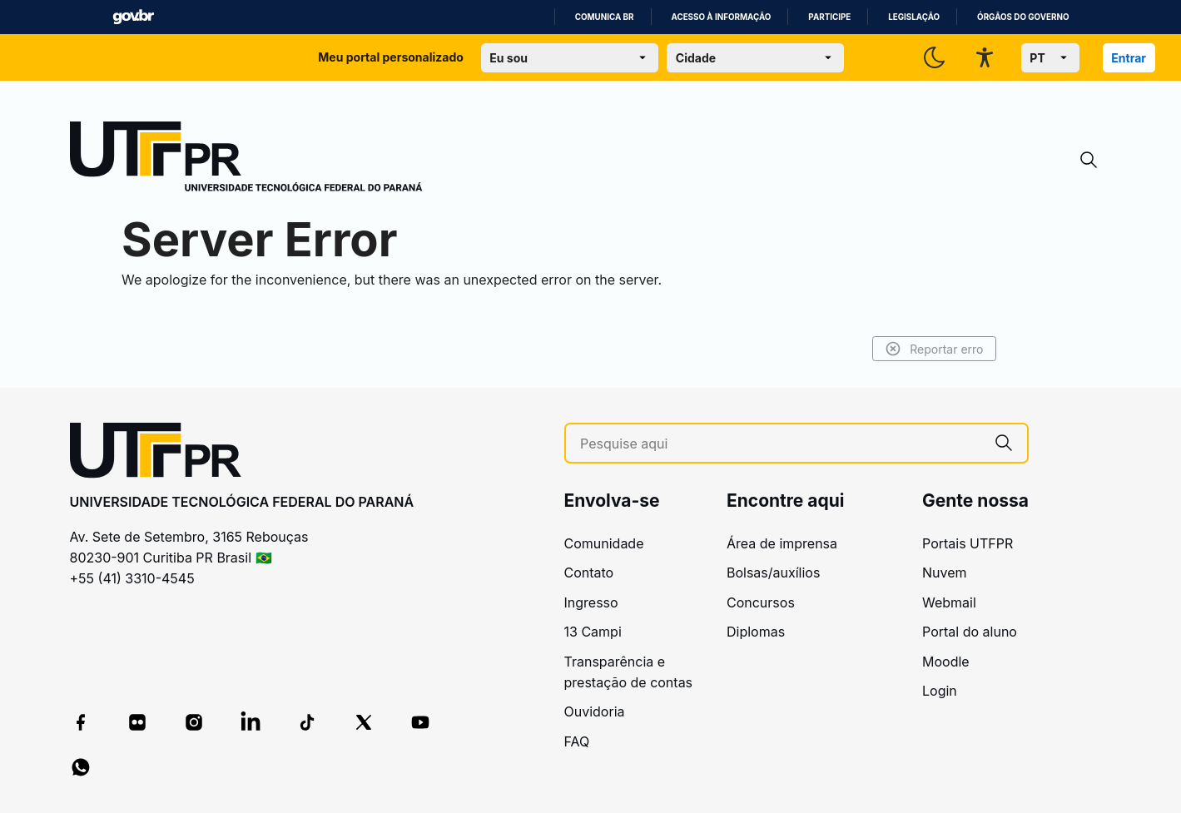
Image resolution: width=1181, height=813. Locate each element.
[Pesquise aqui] (780, 444)
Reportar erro (934, 348)
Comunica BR (604, 17)
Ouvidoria (594, 711)
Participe (829, 17)
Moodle (946, 661)
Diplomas (756, 631)
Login (939, 690)
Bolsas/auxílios (773, 572)
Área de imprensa (782, 543)
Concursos (761, 602)
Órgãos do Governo (1023, 17)
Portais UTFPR (967, 543)
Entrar (1128, 58)
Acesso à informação (722, 17)
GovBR (133, 17)
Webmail (949, 602)
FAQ (577, 741)
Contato (589, 572)
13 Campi (593, 631)
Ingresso (591, 602)
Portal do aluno (969, 631)
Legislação (914, 17)
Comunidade (604, 543)
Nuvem (944, 572)
